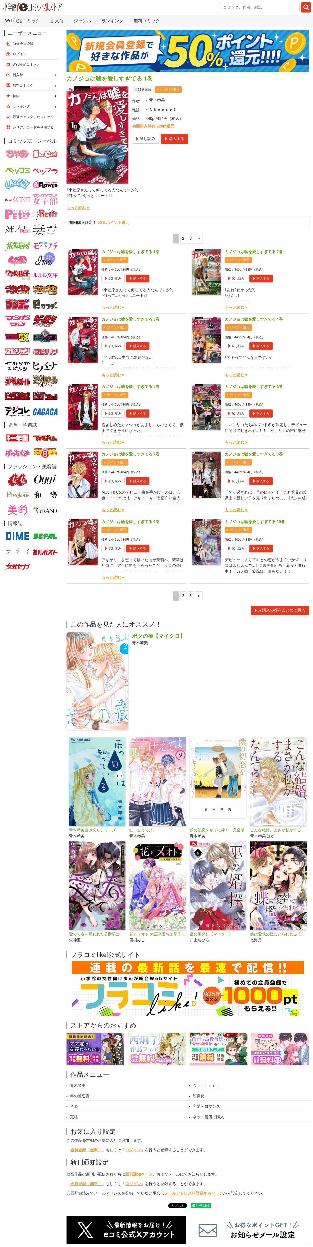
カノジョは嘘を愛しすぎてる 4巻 (254, 319)
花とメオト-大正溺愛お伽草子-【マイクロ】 (157, 934)
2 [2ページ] (183, 238)
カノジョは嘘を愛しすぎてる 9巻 (130, 522)
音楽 (74, 1106)
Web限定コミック (22, 20)
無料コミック (147, 20)
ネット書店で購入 (208, 1117)
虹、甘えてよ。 (143, 830)
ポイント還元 (169, 89)
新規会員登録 (23, 44)
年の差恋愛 (79, 1096)
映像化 (198, 1096)
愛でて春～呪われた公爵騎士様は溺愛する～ (97, 934)
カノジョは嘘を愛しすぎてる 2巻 (254, 252)
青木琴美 (157, 100)
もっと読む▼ (78, 208)
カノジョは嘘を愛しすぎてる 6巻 (254, 387)
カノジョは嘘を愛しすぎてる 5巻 (130, 387)
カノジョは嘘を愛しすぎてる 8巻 (254, 454)
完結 (74, 1117)
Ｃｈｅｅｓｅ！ (163, 109)
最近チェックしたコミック (33, 117)
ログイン (133, 1150)
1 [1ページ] (176, 238)
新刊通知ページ (139, 1174)
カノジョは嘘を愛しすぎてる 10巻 (255, 522)
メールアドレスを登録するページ (193, 1193)
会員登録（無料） (86, 1150)
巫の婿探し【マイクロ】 (211, 934)
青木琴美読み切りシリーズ (92, 830)
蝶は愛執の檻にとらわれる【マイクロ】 (278, 934)
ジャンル (82, 20)
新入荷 (57, 20)
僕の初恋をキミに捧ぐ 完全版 (217, 830)
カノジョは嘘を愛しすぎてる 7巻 (130, 454)
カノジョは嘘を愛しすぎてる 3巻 (130, 319)
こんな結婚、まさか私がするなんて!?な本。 (278, 830)
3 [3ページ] (191, 238)
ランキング (112, 20)
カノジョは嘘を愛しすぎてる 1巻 (130, 252)
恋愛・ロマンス (206, 1106)
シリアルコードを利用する (33, 127)
